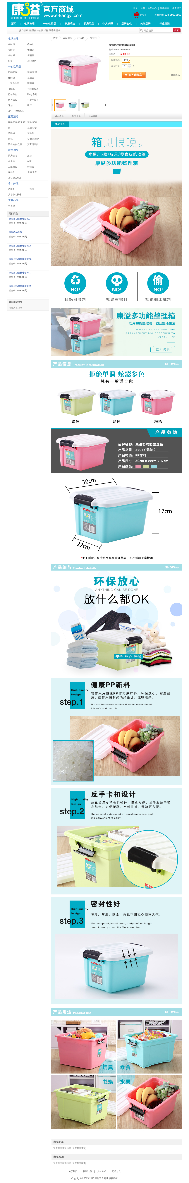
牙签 (10, 105)
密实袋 (30, 83)
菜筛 (29, 155)
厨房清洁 (12, 155)
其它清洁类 (32, 144)
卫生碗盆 (12, 166)
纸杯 (46, 30)
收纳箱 (11, 44)
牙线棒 (30, 189)
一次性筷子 (32, 100)
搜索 (176, 30)
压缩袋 (52, 30)
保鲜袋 (11, 77)
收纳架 (30, 50)
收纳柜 (11, 55)
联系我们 (87, 1171)
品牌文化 (126, 23)
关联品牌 (145, 23)
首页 (13, 23)
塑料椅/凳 (32, 122)
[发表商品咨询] (79, 1163)
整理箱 (32, 30)
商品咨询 (92, 116)
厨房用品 (89, 23)
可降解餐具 (32, 89)
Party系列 (32, 94)
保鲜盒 (11, 172)
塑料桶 (11, 133)
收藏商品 (175, 75)
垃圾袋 (30, 77)
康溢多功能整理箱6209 (20, 286)
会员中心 (152, 8)
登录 (135, 8)
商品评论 (76, 116)
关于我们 (176, 8)
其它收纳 (31, 61)
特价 (58, 30)
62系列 (93, 38)
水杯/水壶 (32, 172)
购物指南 (164, 8)
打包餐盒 (12, 94)
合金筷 (11, 161)
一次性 (40, 30)
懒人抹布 (12, 100)
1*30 (127, 61)
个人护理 (107, 23)
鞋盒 (10, 61)
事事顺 (11, 206)
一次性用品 (49, 23)
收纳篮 (11, 50)
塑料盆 (30, 133)
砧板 (29, 161)
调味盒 (30, 166)
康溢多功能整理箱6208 (20, 245)
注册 (142, 8)
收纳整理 (29, 23)
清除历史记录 (15, 307)
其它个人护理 (14, 194)
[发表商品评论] (79, 1148)
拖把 (10, 139)
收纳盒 (30, 44)
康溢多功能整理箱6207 (20, 218)
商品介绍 (59, 116)
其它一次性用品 (16, 111)
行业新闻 (164, 23)
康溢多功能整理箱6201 (20, 272)
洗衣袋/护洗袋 (15, 144)
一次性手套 (13, 83)
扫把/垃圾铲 (33, 139)
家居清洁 (70, 23)
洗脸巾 (11, 189)
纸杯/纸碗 (13, 72)
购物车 (143, 14)
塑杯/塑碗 (32, 72)
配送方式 (116, 1171)
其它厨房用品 (14, 177)
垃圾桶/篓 (32, 127)
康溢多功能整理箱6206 (20, 259)
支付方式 (101, 1171)
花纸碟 (11, 89)
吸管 (29, 105)
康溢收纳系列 (15, 232)
